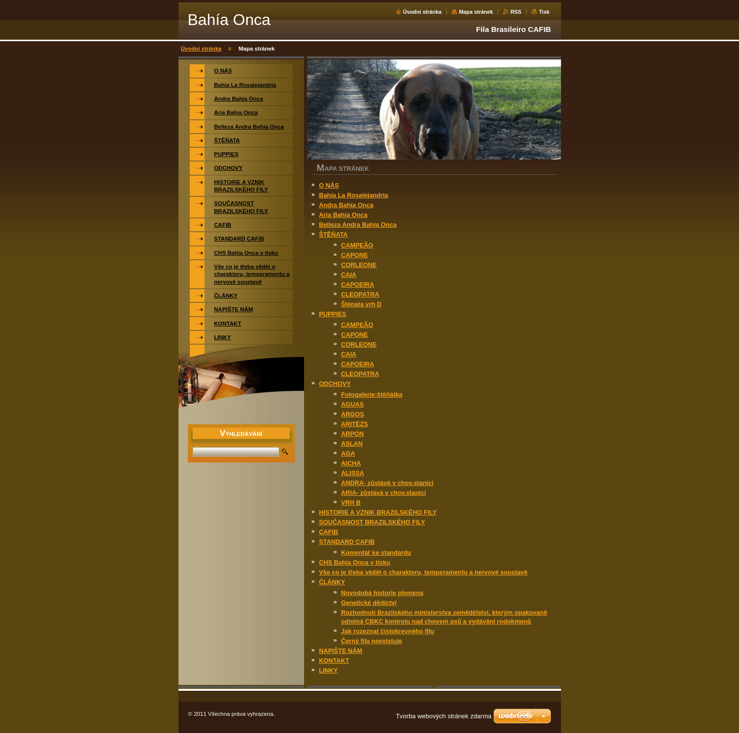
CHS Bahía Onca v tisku (354, 562)
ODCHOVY (335, 383)
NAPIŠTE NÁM (340, 650)
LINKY (328, 670)
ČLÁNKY (332, 582)
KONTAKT (334, 660)
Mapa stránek (476, 12)
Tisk (544, 12)
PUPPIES (332, 314)
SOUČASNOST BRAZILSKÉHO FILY (372, 522)
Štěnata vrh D (361, 304)
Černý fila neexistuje (371, 641)
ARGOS (352, 414)
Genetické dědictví (369, 602)
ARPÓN (352, 433)
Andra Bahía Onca (346, 205)
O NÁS (329, 185)
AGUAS (352, 404)
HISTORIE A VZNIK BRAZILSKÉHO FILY (378, 512)
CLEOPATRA (360, 294)
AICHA (351, 463)
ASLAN (352, 443)
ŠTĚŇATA (333, 234)
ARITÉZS (354, 424)
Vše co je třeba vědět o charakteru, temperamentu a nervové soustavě (423, 572)
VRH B (351, 502)
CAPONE (354, 255)
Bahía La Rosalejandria (353, 195)
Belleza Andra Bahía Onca (358, 224)
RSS (515, 12)
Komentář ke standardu (376, 552)
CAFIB (328, 532)
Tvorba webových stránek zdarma (443, 716)
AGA (348, 453)
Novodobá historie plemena (382, 593)
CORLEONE (359, 265)
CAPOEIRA (358, 284)
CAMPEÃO (357, 245)
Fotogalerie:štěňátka (372, 394)
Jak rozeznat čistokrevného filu (387, 631)
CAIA (349, 274)
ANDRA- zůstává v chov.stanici (387, 483)
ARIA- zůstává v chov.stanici (383, 492)
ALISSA (352, 473)
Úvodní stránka (422, 12)
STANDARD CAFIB (347, 541)
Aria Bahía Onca (343, 214)
